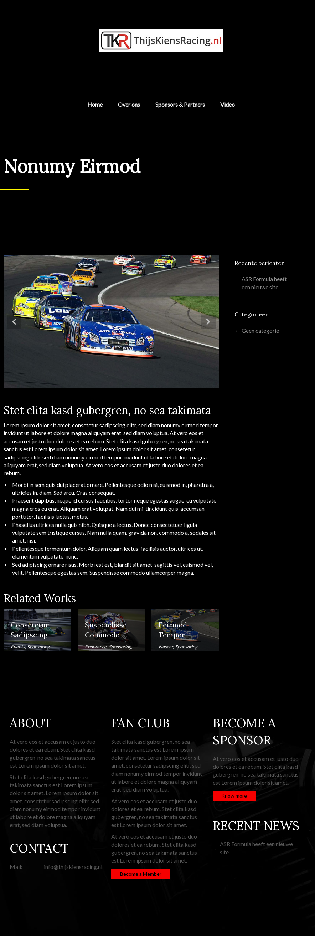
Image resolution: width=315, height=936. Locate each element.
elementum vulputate (37, 556)
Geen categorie (260, 330)
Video (227, 104)
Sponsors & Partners (180, 104)
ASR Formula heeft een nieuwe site (264, 282)
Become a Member (140, 874)
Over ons (129, 104)
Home (95, 104)
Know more (234, 796)
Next (208, 322)
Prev (14, 322)
